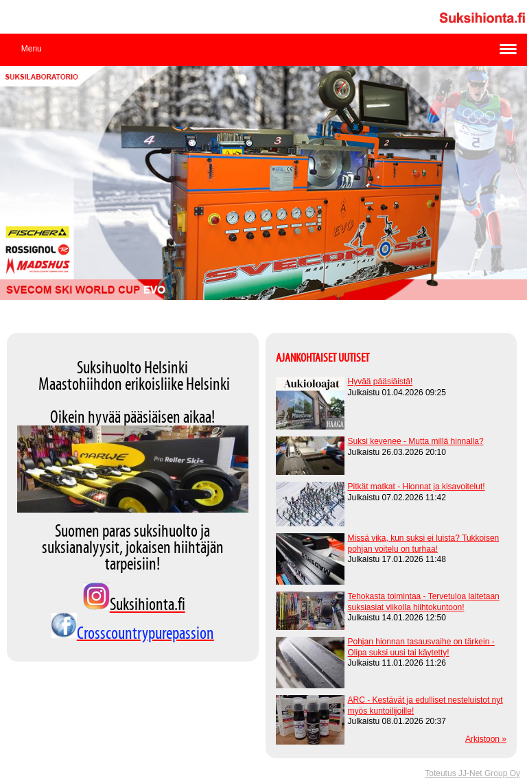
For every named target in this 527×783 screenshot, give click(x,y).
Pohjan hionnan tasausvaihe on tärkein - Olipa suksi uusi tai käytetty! (421, 647)
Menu (31, 49)
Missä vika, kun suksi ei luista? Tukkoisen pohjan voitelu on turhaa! (424, 543)
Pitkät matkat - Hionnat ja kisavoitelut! (416, 486)
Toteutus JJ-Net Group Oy (472, 773)
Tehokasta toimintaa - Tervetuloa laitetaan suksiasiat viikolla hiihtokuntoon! (424, 602)
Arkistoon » (485, 739)
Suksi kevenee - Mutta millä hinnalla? (416, 441)
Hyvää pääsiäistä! (380, 381)
